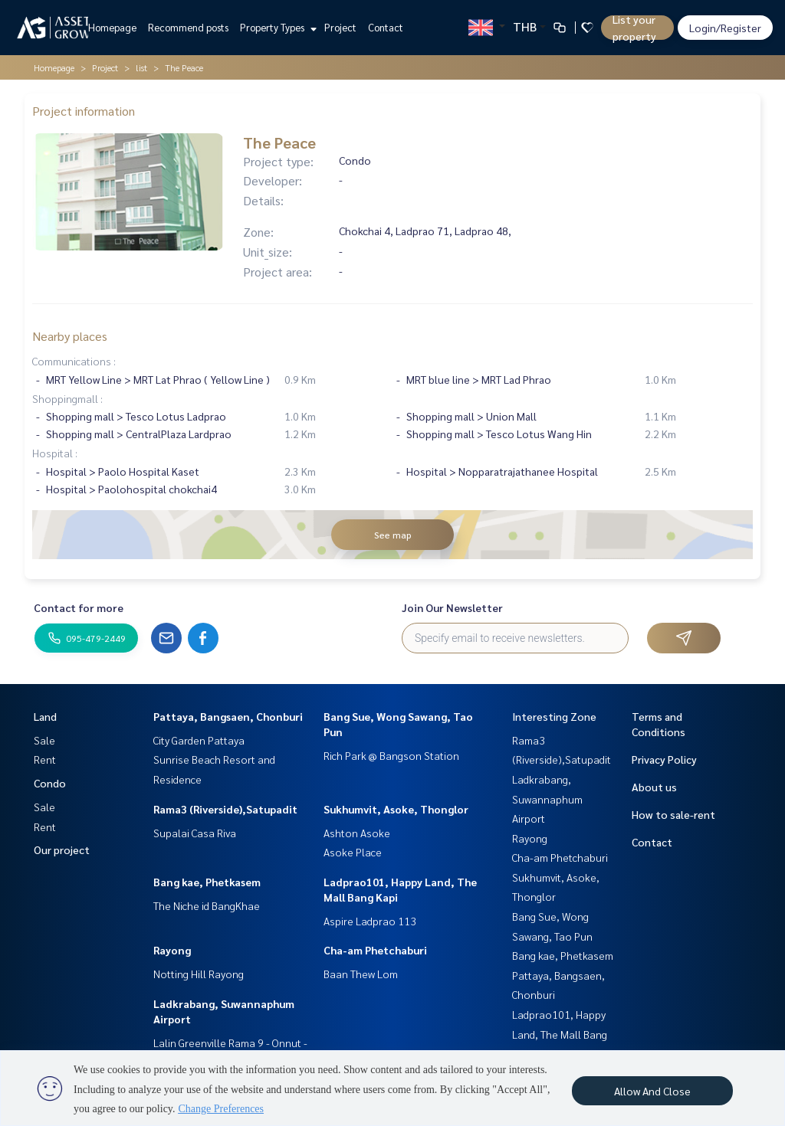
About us (654, 787)
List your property (634, 27)
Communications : (74, 361)
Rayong (172, 950)
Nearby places (69, 336)
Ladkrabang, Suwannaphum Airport (547, 798)
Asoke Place (353, 852)
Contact (385, 27)
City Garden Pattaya (199, 740)
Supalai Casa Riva (194, 833)
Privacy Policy (664, 759)
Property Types (276, 27)
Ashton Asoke (357, 833)
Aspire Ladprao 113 (370, 921)
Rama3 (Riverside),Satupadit (225, 809)
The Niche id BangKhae (206, 905)
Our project (62, 849)
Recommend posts (188, 27)
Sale (44, 740)
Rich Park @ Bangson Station (391, 755)
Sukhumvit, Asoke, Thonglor (396, 809)
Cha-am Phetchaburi (375, 950)
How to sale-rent (673, 814)
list (141, 67)
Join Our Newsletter (452, 607)
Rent (45, 759)
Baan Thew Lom (361, 973)
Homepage (112, 27)
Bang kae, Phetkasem (207, 882)
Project (340, 27)
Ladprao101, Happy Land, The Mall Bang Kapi (559, 1033)
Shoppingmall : (67, 398)
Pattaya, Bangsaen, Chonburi (228, 716)
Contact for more (78, 607)
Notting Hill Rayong (198, 973)
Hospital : (54, 453)
